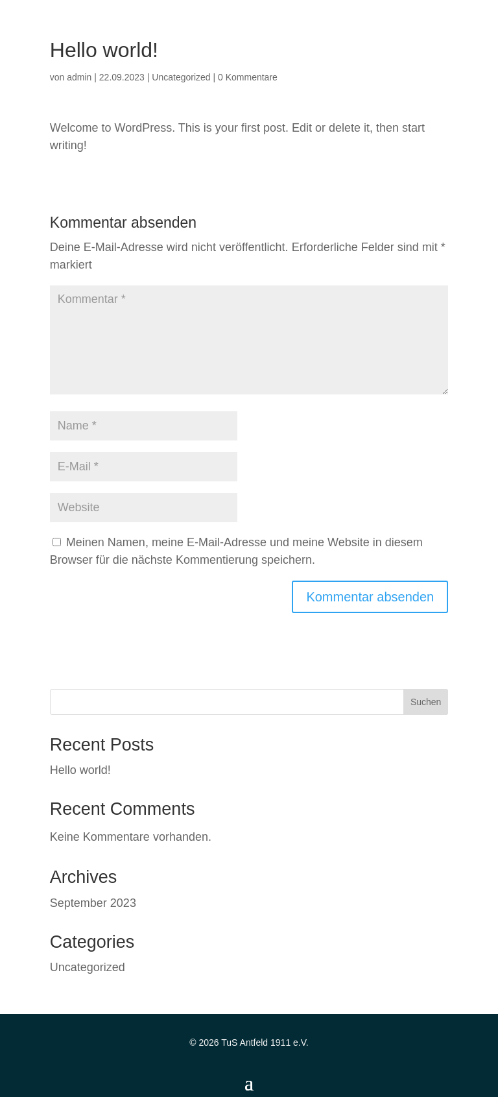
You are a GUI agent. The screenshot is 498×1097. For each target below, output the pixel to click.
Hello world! (80, 770)
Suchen (425, 702)
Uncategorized (181, 77)
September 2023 (93, 903)
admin (79, 77)
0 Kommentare (248, 77)
